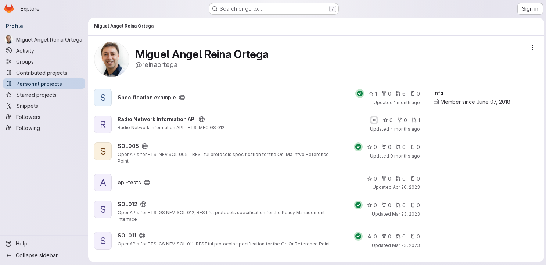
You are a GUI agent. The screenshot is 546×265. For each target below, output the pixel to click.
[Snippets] (44, 105)
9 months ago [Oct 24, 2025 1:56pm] (404, 156)
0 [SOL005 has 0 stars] (371, 147)
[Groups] (44, 61)
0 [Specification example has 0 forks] (385, 94)
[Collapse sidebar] (44, 255)
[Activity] (44, 50)
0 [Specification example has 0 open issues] (414, 94)
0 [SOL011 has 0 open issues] (414, 236)
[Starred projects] (44, 94)
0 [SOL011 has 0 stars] (371, 236)
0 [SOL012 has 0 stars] (371, 205)
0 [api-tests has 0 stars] (371, 179)
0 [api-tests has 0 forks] (385, 179)
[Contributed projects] (44, 72)
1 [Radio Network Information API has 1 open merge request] (414, 120)
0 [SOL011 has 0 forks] (385, 236)
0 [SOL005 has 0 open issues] (414, 147)
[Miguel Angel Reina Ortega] (44, 39)
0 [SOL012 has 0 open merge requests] (400, 205)
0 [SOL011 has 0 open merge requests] (400, 236)
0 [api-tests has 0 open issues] (414, 179)
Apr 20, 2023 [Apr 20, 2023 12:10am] (405, 187)
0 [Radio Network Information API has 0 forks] (401, 120)
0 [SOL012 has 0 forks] (385, 205)
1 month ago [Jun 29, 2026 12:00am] (406, 102)
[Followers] (44, 117)
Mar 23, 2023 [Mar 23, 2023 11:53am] (405, 245)
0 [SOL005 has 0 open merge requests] (400, 147)
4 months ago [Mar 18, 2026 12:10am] (404, 129)
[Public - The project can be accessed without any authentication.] (182, 97)
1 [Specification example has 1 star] (371, 94)
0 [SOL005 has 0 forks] (385, 147)
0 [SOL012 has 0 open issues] (414, 205)
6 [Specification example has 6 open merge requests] (400, 94)
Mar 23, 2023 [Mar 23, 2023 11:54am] (405, 214)
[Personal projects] (44, 83)
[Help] (44, 244)
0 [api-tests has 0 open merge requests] (400, 179)
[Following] (44, 128)
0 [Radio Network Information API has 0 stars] (387, 120)
